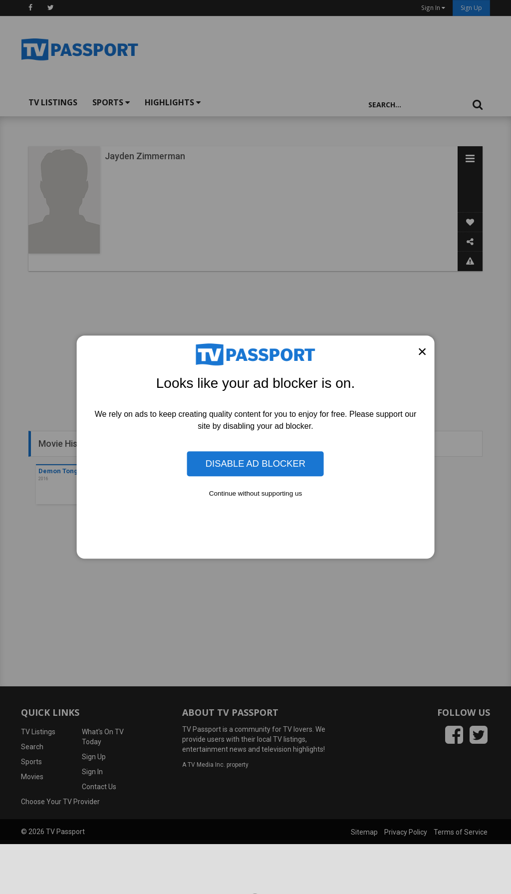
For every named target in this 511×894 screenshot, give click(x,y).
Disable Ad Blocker (255, 463)
